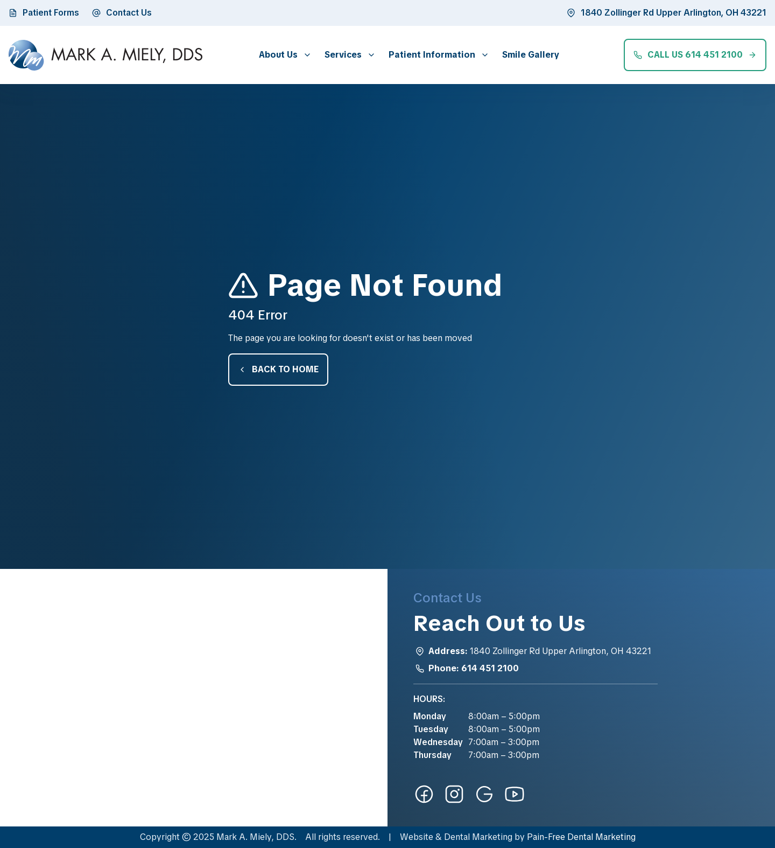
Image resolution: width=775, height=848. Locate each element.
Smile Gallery (530, 54)
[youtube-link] (514, 794)
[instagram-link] (454, 794)
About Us (278, 54)
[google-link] (484, 794)
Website (416, 837)
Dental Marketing (478, 837)
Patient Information (432, 54)
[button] (283, 54)
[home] (105, 55)
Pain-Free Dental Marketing (581, 837)
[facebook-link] (424, 794)
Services (343, 54)
